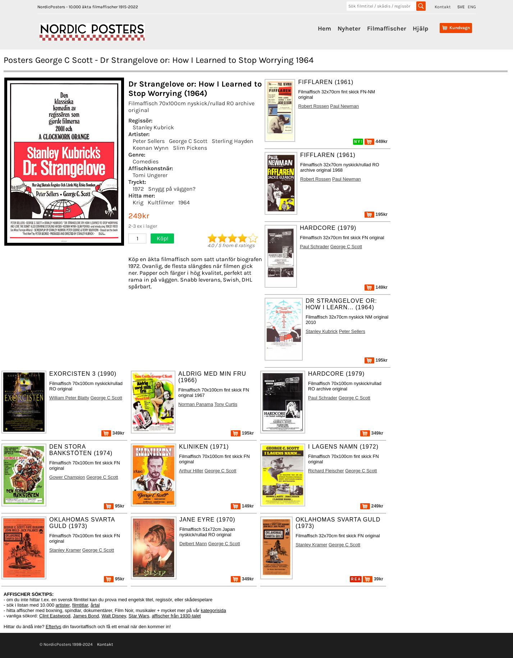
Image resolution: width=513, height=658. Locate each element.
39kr (373, 578)
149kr (376, 287)
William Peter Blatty (69, 397)
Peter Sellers (149, 141)
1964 (184, 202)
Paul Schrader (314, 246)
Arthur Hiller (191, 470)
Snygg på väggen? (172, 188)
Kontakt (443, 6)
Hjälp (420, 28)
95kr (114, 506)
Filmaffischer (386, 28)
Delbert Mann (193, 543)
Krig (138, 202)
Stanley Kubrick (153, 127)
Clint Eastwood (54, 615)
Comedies (146, 161)
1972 (138, 188)
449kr (376, 141)
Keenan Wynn (151, 147)
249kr (371, 506)
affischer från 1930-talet (176, 615)
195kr (376, 214)
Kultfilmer (161, 202)
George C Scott (188, 141)
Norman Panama (195, 404)
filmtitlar (80, 605)
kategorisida (213, 610)
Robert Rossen (313, 106)
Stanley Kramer (65, 550)
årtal (95, 605)
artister (63, 605)
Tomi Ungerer (150, 175)
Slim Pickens (190, 147)
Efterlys (53, 626)
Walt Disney (113, 615)
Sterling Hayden (232, 141)
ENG (472, 6)
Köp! (162, 238)
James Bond (86, 615)
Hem (324, 28)
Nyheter (349, 28)
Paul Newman (344, 106)
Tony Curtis (225, 404)
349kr (112, 433)
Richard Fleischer (326, 470)
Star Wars (139, 615)
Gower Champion (67, 477)
